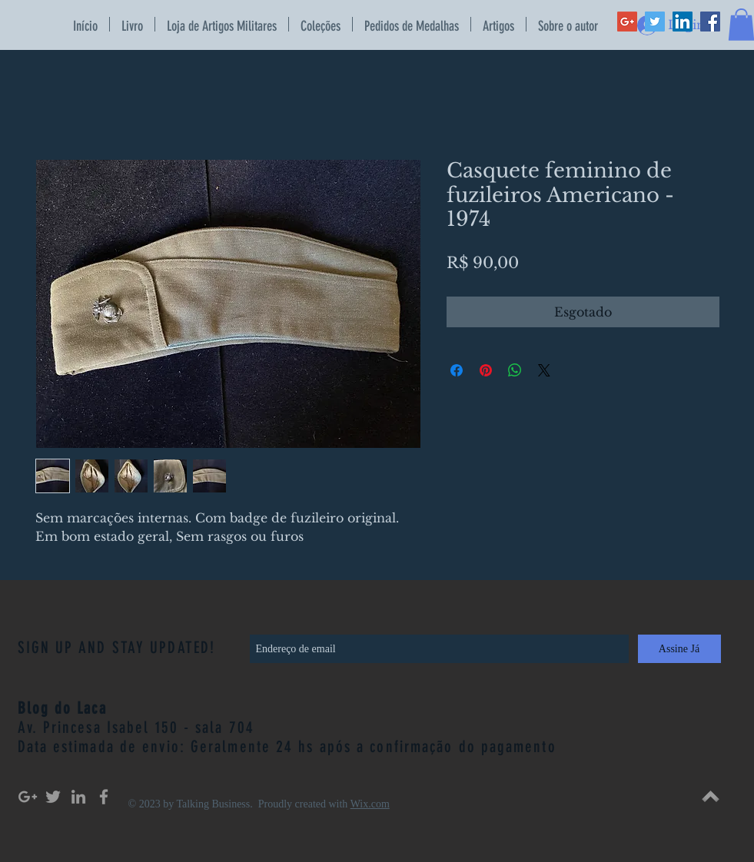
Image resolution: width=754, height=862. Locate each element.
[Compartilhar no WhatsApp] (515, 370)
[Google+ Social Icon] (627, 21)
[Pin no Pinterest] (486, 370)
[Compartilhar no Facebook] (456, 370)
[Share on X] (544, 370)
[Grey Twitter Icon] (53, 797)
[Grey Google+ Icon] (28, 797)
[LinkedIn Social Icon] (683, 21)
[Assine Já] (679, 649)
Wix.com (370, 804)
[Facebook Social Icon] (710, 21)
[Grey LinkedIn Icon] (78, 797)
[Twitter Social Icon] (655, 21)
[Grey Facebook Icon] (104, 797)
